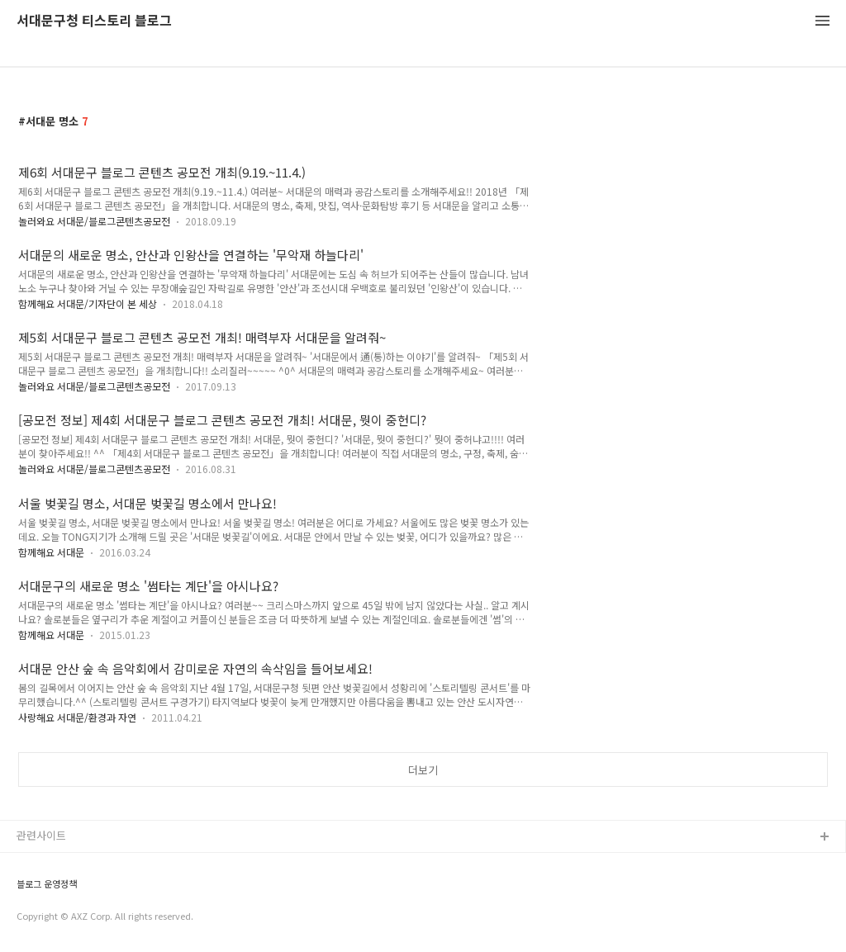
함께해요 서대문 (51, 552)
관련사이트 (41, 835)
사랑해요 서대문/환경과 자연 (77, 717)
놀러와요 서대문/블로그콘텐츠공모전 (94, 221)
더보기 (423, 770)
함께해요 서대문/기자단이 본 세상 (87, 303)
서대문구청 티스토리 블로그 (94, 21)
